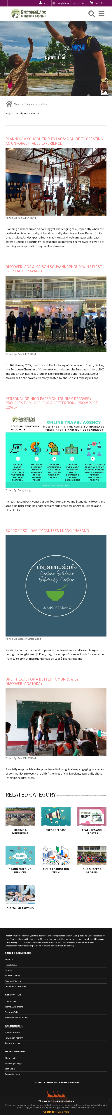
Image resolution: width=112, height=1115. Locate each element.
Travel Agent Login (13, 1063)
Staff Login (10, 1068)
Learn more (63, 1111)
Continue (48, 1111)
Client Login (10, 1058)
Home (17, 104)
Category (29, 104)
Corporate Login (12, 1074)
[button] (61, 3)
